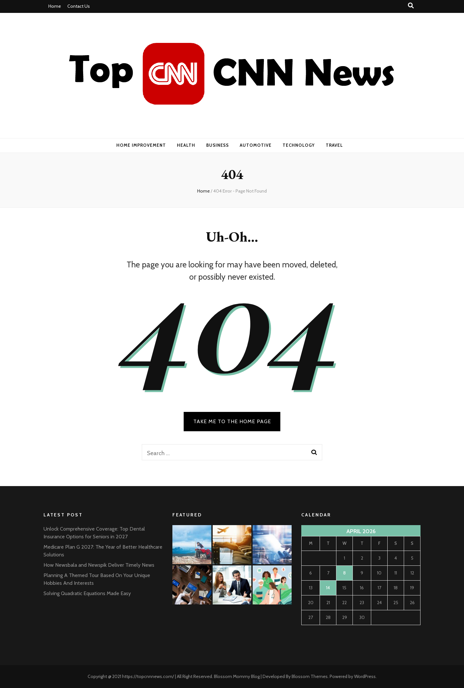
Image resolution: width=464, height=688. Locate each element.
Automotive (256, 145)
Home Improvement (141, 145)
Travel (334, 145)
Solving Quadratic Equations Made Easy (87, 593)
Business (217, 145)
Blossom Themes (310, 676)
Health (186, 145)
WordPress (365, 676)
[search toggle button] (411, 6)
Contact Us (78, 6)
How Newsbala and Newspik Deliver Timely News (99, 565)
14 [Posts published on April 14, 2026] (328, 588)
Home (54, 6)
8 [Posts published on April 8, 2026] (344, 573)
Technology (299, 145)
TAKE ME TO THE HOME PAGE (232, 421)
